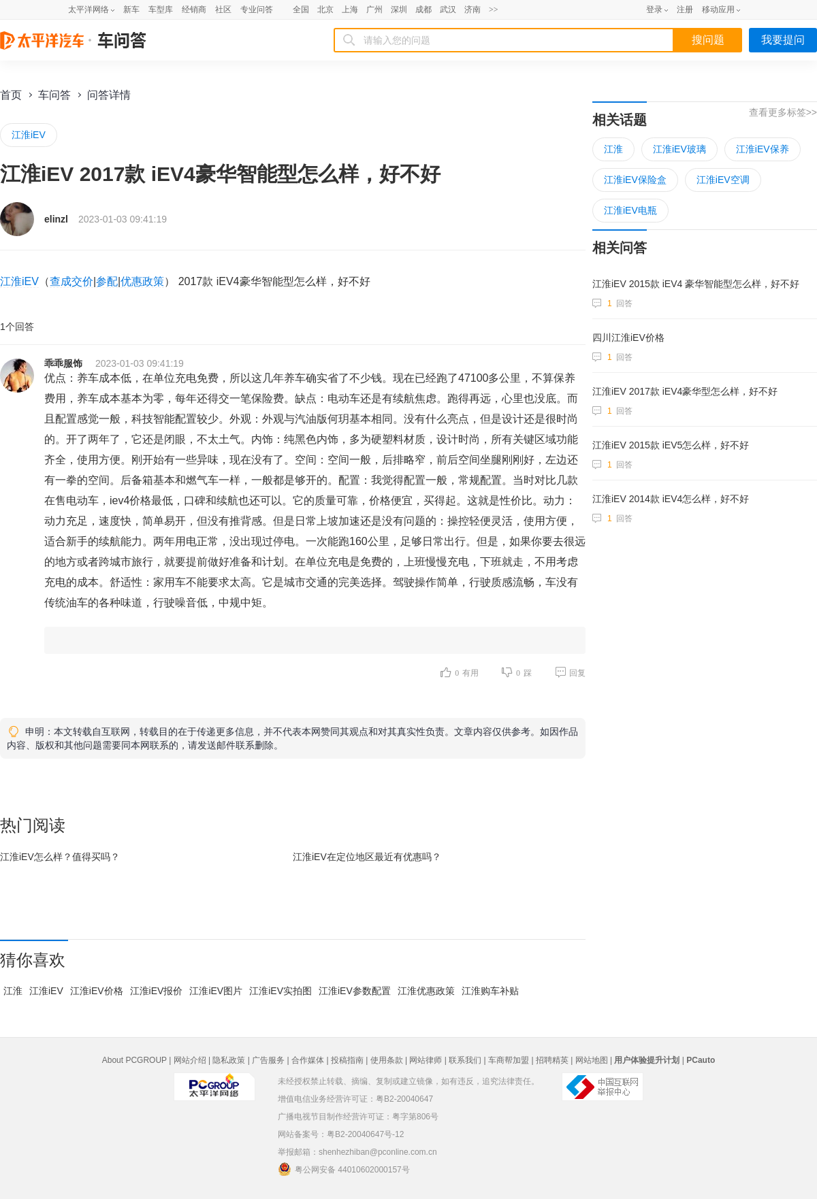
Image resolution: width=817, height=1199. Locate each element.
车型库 (160, 9)
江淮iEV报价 (156, 990)
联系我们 (465, 1060)
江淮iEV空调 (723, 179)
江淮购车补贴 (490, 990)
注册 (685, 9)
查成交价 (71, 281)
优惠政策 (142, 281)
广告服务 (268, 1060)
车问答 (54, 95)
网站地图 (591, 1060)
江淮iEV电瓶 (630, 210)
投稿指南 (347, 1060)
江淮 (12, 990)
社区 (223, 9)
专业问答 (256, 9)
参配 (107, 281)
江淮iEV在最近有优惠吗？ (367, 856)
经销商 (194, 9)
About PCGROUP (134, 1060)
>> (493, 9)
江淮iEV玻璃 (679, 149)
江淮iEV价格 (96, 990)
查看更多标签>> (783, 112)
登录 (654, 9)
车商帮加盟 (508, 1060)
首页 (11, 95)
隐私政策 (228, 1060)
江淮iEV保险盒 (635, 179)
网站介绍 (190, 1060)
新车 (131, 9)
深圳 (399, 9)
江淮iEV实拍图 (280, 990)
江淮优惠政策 (426, 990)
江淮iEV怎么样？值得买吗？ (60, 856)
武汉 (448, 9)
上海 (350, 9)
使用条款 (386, 1060)
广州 (374, 9)
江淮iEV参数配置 (355, 990)
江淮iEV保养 (762, 149)
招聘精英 (552, 1060)
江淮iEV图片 (215, 990)
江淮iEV (29, 134)
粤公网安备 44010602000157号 (344, 1169)
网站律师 (425, 1060)
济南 (472, 9)
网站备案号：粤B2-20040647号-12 (341, 1134)
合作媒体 (307, 1060)
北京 (325, 9)
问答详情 (109, 95)
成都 (423, 9)
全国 (301, 9)
